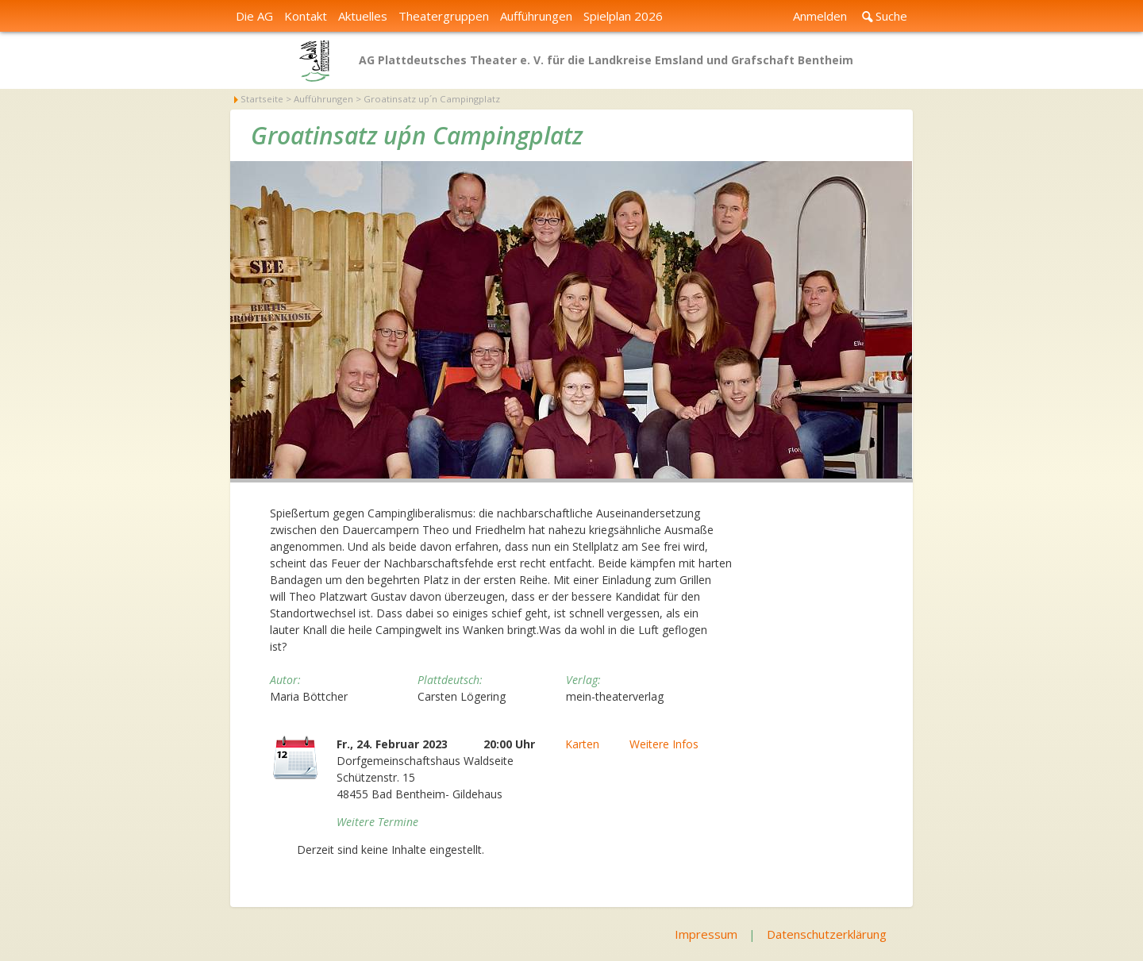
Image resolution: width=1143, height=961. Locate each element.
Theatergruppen (443, 16)
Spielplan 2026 (623, 16)
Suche (891, 16)
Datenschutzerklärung (827, 934)
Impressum (706, 934)
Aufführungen (536, 16)
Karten (582, 744)
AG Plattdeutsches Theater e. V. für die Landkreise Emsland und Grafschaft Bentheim (606, 59)
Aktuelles (362, 16)
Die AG (254, 16)
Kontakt (305, 16)
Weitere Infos (663, 744)
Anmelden (820, 16)
